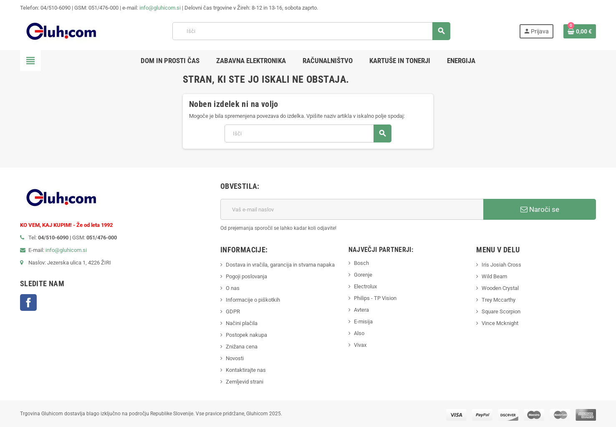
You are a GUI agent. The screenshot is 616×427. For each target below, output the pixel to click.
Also (359, 333)
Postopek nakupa (246, 335)
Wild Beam (494, 276)
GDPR (233, 311)
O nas (233, 288)
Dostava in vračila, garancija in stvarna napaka (280, 265)
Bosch (361, 263)
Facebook (28, 302)
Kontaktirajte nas (246, 370)
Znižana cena (242, 346)
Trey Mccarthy (498, 300)
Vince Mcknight (500, 323)
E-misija (363, 321)
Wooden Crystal (500, 288)
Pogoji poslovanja (246, 276)
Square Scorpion (501, 311)
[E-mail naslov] (351, 209)
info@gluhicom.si (160, 8)
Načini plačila (242, 323)
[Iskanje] (311, 31)
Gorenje (363, 275)
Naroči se (539, 209)
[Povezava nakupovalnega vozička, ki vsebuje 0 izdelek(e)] (579, 31)
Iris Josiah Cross (501, 265)
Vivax (360, 345)
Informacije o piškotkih (253, 300)
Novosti (235, 358)
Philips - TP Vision (375, 298)
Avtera (361, 310)
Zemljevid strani (244, 382)
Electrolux (365, 286)
